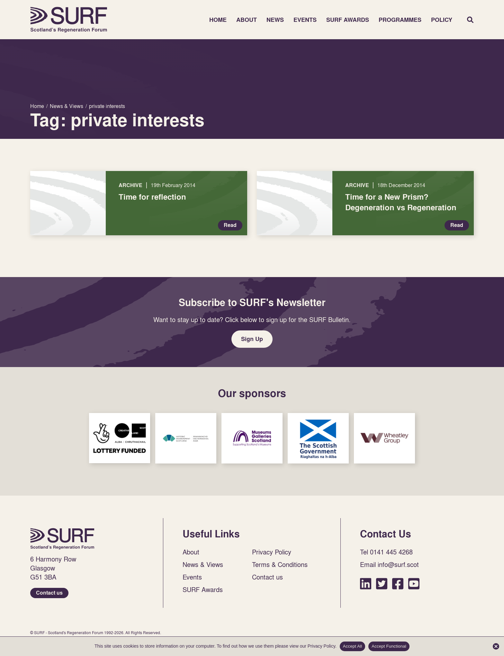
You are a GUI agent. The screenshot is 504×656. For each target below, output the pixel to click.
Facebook (397, 583)
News (275, 20)
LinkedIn (365, 583)
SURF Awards (347, 20)
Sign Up (252, 339)
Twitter (381, 583)
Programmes (400, 20)
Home (68, 19)
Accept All (352, 646)
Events (305, 20)
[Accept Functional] (496, 646)
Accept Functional (389, 646)
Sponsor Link (119, 438)
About (246, 20)
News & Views (203, 564)
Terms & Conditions (280, 564)
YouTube (413, 583)
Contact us (49, 593)
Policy (441, 20)
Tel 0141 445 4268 (386, 552)
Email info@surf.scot (389, 564)
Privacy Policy (271, 552)
